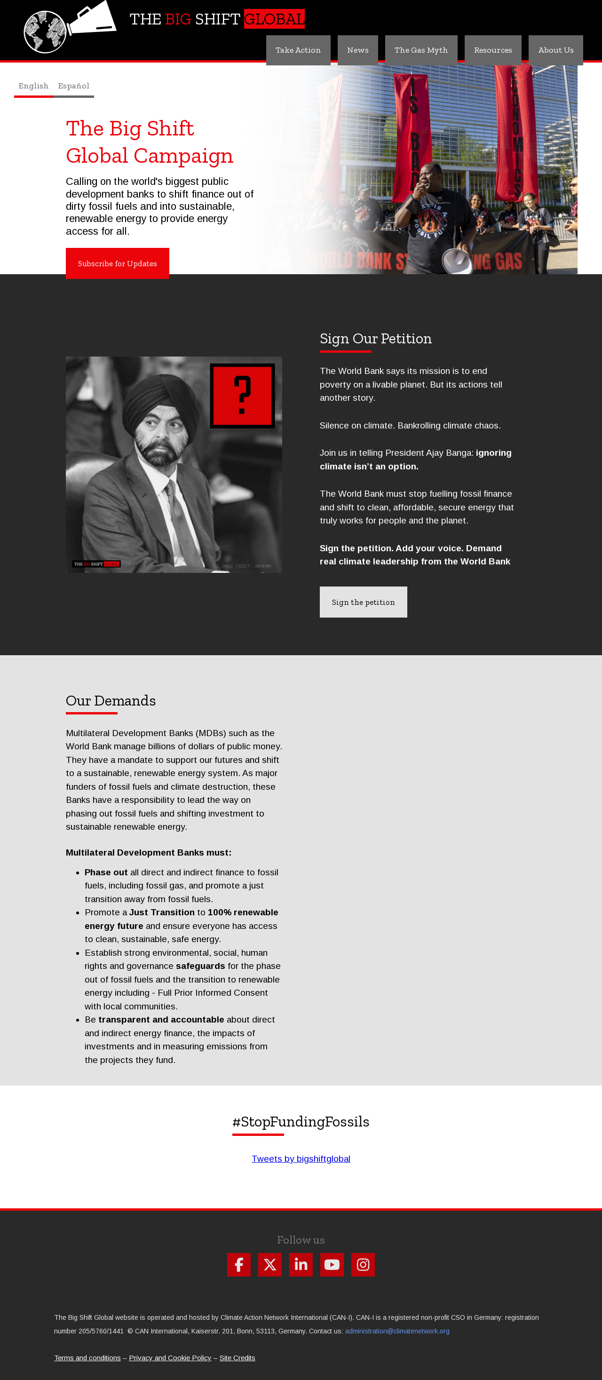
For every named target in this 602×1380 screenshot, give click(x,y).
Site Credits (237, 1358)
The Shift (217, 19)
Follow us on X (270, 1265)
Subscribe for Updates (117, 263)
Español (73, 85)
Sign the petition (363, 602)
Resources (493, 50)
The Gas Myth (421, 50)
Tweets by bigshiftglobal (301, 1159)
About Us (556, 50)
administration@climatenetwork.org (397, 1331)
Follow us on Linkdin (301, 1265)
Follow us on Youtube (332, 1265)
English (34, 85)
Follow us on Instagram (363, 1265)
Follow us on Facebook (239, 1265)
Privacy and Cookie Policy (170, 1358)
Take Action (298, 50)
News (358, 50)
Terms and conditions (87, 1358)
